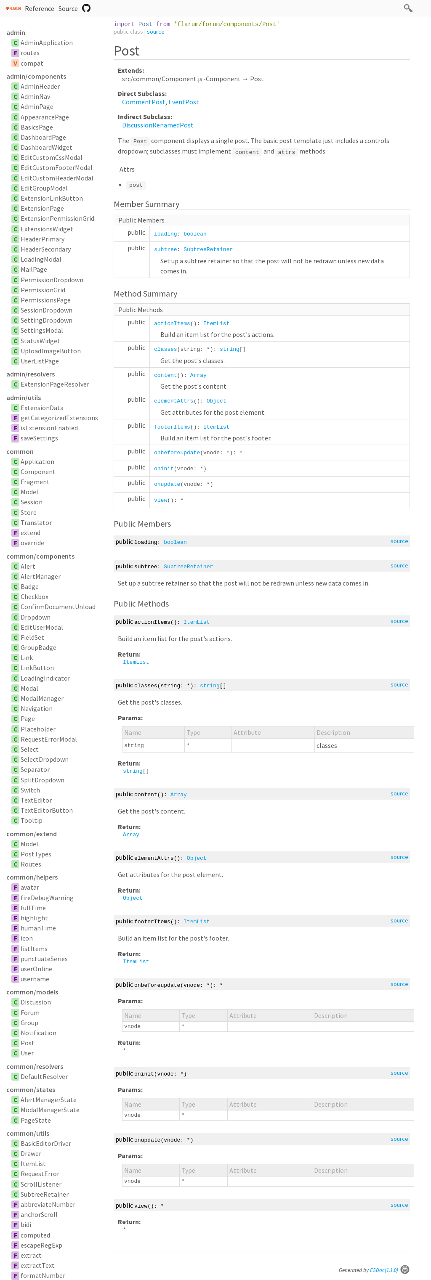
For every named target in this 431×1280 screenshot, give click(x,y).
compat (32, 63)
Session (32, 502)
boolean (195, 234)
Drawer (31, 1153)
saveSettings (39, 438)
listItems (34, 948)
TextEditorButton (47, 810)
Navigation (37, 708)
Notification (38, 1032)
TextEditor (36, 800)
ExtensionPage (42, 208)
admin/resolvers (30, 374)
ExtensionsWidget (47, 229)
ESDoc (390, 1270)
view (160, 500)
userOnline (36, 969)
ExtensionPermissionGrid (57, 218)
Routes (31, 864)
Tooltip (32, 820)
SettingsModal (42, 330)
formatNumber (43, 1275)
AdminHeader (40, 86)
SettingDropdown (46, 320)
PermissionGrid (43, 290)
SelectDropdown (45, 759)
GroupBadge (38, 647)
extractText (38, 1265)
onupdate (167, 484)
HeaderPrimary (42, 239)
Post (28, 1043)
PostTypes (36, 854)
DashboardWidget (46, 147)
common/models (32, 992)
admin (15, 32)
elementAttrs (174, 401)
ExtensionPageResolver (55, 384)
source (156, 31)
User (27, 1053)
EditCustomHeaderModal (57, 178)
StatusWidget (40, 341)
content (165, 375)
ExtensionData (42, 407)
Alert (28, 566)
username (35, 979)
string (229, 349)
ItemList (33, 1163)
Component (38, 471)
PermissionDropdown (52, 280)
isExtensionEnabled (49, 428)
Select (30, 749)
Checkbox (34, 596)
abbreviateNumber (48, 1204)
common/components (40, 556)
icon (27, 938)
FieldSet (32, 637)
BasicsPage (37, 127)
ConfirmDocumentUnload (58, 606)
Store (29, 512)
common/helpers (32, 877)
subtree (165, 249)
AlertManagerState (49, 1099)
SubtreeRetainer (45, 1194)
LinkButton (37, 667)
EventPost (183, 102)
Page (28, 718)
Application (37, 461)
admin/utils (23, 397)
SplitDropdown (42, 780)
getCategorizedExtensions (59, 417)
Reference (39, 8)
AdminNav (35, 96)
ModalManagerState (50, 1109)
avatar (30, 887)
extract (31, 1255)
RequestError (40, 1173)
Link (27, 657)
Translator (36, 522)
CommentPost (143, 102)
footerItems (172, 427)
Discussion (36, 1002)
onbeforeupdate (177, 453)
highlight (34, 918)
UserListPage (40, 361)
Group (29, 1022)
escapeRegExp (41, 1245)
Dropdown (36, 617)
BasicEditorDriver (46, 1143)
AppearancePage (45, 117)
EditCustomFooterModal (57, 167)
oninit (164, 469)
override (32, 542)
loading (165, 234)
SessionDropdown (46, 310)
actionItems (172, 324)
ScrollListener (41, 1184)
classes (165, 349)
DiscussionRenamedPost (158, 125)
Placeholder (38, 729)
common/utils (27, 1133)
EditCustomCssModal (51, 157)
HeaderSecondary (46, 249)
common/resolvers (34, 1066)
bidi (26, 1224)
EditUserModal (42, 627)
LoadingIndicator (45, 678)
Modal (29, 688)
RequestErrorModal (49, 739)
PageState (36, 1120)
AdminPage (37, 106)
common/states (30, 1089)
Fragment (35, 481)
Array (198, 375)
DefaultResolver (44, 1076)
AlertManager (41, 576)
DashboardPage (43, 137)
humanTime (38, 928)
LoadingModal (41, 259)
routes (30, 52)
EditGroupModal (44, 188)
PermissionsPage (46, 300)
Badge (30, 586)
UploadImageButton (51, 351)
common (20, 451)
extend (30, 532)
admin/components (36, 76)
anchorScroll (39, 1214)
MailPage (34, 269)
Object (216, 401)
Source (68, 8)
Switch (30, 790)
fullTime (33, 908)
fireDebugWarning (47, 897)
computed (35, 1235)
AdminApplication (47, 42)
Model (29, 492)
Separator (35, 769)
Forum (30, 1012)
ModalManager (42, 698)
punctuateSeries (44, 958)
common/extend (31, 833)
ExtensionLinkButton (52, 198)
